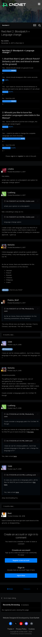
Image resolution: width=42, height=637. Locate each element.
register (20, 156)
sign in (13, 156)
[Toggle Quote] (5, 201)
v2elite (6, 41)
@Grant (5, 290)
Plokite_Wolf (13, 300)
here (15, 456)
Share (10, 589)
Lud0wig (11, 192)
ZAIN (10, 342)
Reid (9, 513)
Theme (10, 629)
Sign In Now (21, 575)
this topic (30, 432)
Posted (17, 172)
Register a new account (21, 560)
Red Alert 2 (20, 43)
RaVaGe (11, 245)
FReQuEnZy (29, 309)
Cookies (32, 629)
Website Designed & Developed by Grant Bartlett (21, 618)
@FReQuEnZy (7, 349)
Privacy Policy (21, 629)
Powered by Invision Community (21, 634)
